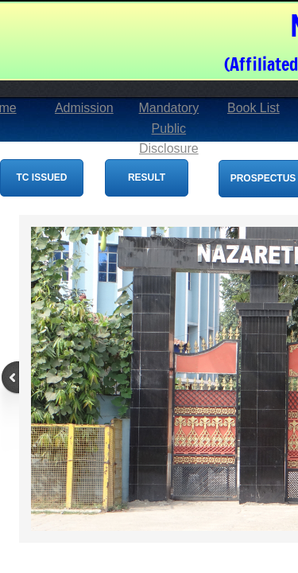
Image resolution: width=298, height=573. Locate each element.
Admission (84, 108)
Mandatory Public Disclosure (169, 128)
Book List (253, 108)
